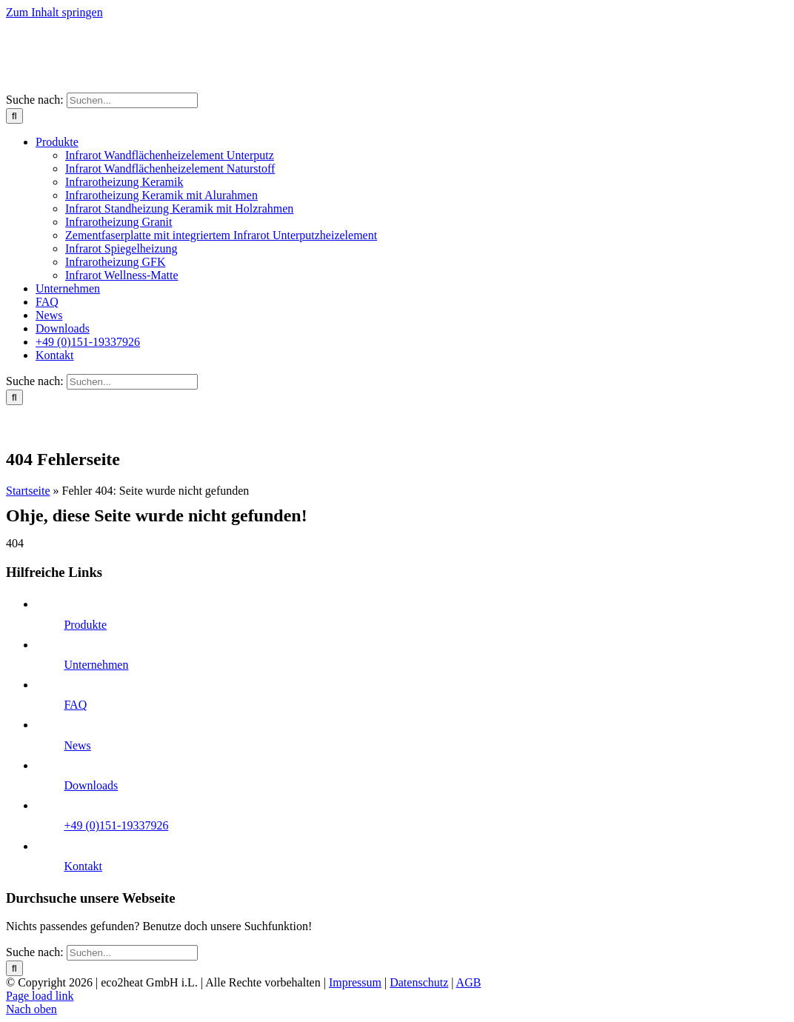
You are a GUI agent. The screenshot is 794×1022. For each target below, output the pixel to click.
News (77, 745)
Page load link (40, 995)
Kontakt (83, 866)
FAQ (75, 704)
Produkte (85, 624)
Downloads (91, 785)
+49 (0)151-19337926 (116, 825)
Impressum (355, 982)
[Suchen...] (132, 100)
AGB (468, 982)
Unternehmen (96, 664)
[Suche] (14, 116)
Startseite (28, 490)
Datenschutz (419, 982)
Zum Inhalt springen (54, 12)
